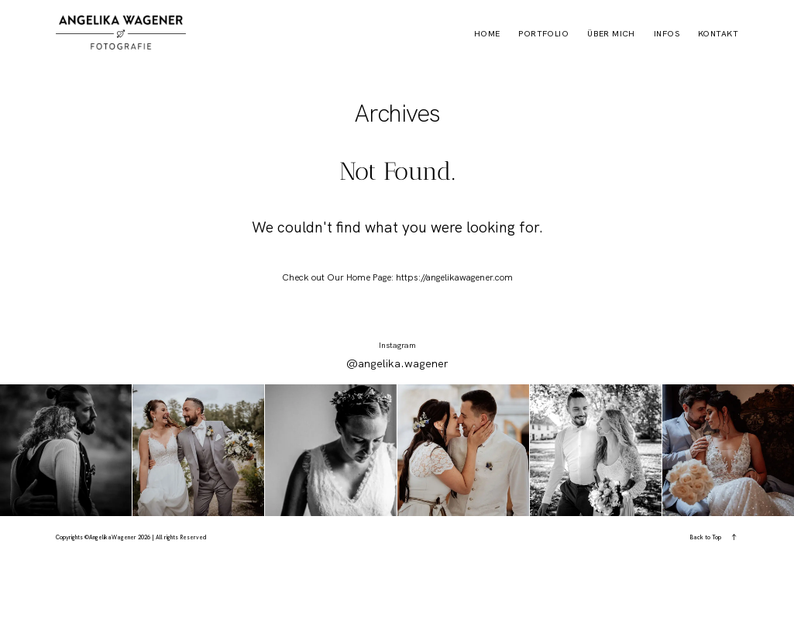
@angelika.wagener (397, 363)
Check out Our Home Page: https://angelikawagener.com (397, 277)
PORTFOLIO (543, 34)
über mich (611, 34)
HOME (487, 34)
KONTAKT (718, 34)
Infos (666, 34)
